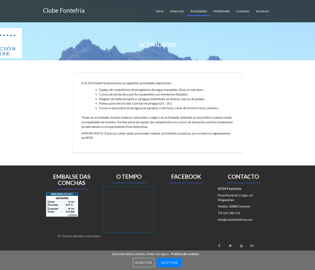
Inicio (160, 11)
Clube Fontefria (64, 10)
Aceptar (170, 262)
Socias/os (262, 11)
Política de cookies (185, 254)
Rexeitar (143, 262)
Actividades (198, 11)
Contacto (242, 11)
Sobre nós (177, 11)
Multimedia (222, 11)
